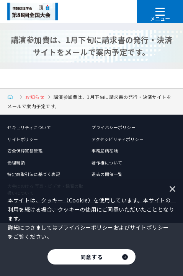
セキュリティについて (29, 127)
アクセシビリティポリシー (118, 139)
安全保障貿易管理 (24, 151)
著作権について (107, 162)
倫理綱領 (16, 162)
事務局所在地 (105, 151)
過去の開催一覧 (107, 174)
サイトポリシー (22, 139)
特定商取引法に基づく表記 (33, 174)
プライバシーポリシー (114, 127)
